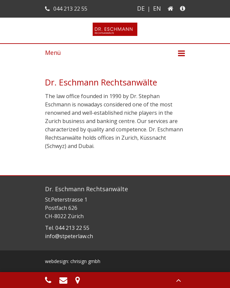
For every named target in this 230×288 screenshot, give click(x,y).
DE (141, 8)
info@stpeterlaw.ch (69, 236)
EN (157, 8)
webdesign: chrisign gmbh (72, 261)
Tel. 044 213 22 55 (67, 227)
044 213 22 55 (66, 8)
